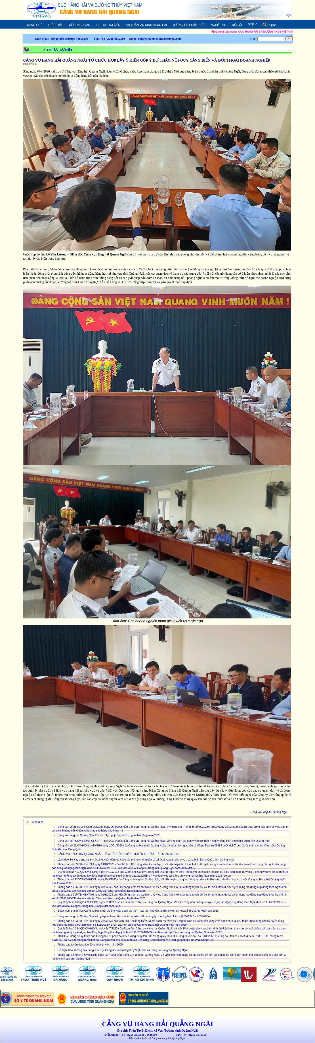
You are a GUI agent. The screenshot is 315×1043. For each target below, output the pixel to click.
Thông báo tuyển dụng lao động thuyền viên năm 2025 (90, 944)
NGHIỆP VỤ (221, 24)
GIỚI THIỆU (58, 24)
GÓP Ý (252, 24)
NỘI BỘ (239, 24)
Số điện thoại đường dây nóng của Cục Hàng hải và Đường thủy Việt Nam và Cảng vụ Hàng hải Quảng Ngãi (122, 950)
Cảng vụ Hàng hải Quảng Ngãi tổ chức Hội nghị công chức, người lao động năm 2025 (109, 835)
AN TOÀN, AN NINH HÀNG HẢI (146, 25)
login (289, 15)
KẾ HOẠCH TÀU (82, 24)
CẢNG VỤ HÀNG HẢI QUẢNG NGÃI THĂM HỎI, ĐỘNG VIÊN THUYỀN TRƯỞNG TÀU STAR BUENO (119, 854)
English (269, 25)
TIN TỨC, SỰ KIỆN (108, 25)
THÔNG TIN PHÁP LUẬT (191, 24)
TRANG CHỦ (34, 25)
